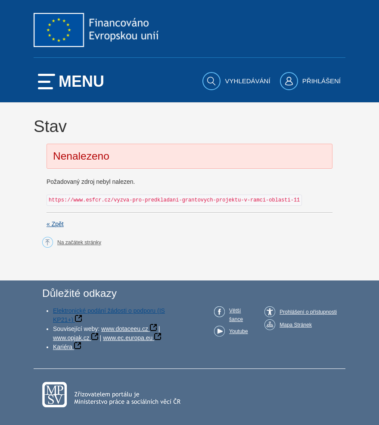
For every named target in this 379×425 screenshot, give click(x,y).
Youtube (238, 331)
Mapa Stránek (296, 325)
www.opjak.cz (71, 337)
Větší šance (236, 315)
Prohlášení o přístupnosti (308, 312)
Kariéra (62, 346)
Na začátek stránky (79, 242)
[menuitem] (237, 81)
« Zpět (55, 223)
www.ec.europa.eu (127, 337)
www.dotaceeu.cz (124, 328)
